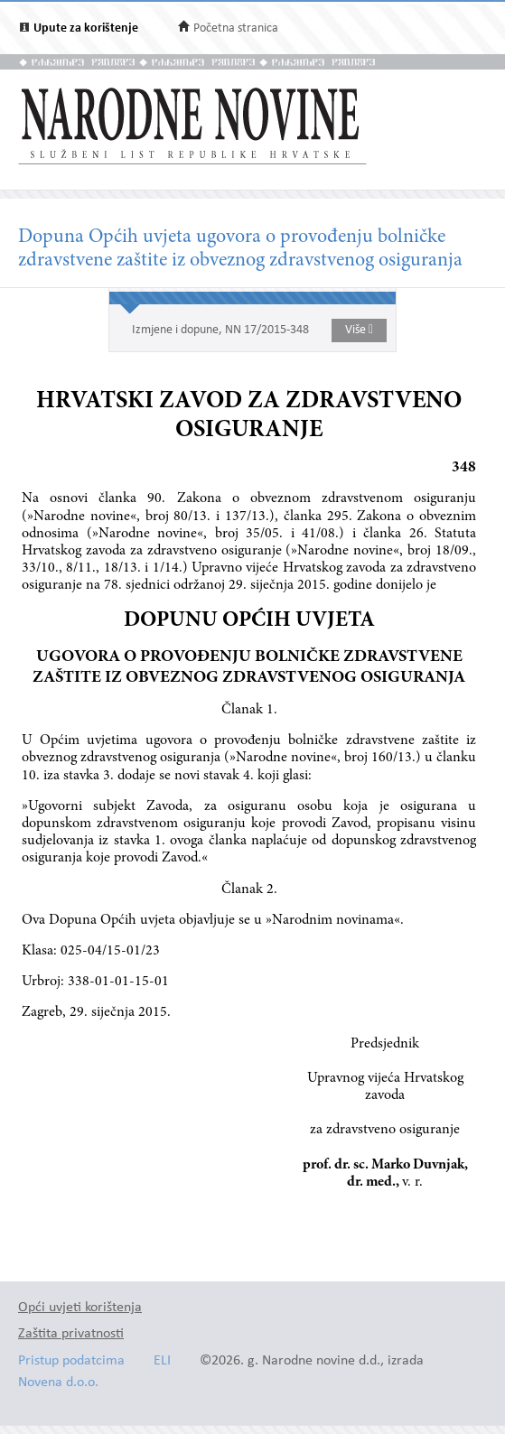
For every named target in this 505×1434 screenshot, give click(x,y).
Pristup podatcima (71, 1361)
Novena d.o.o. (58, 1383)
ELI (162, 1361)
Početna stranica (235, 28)
